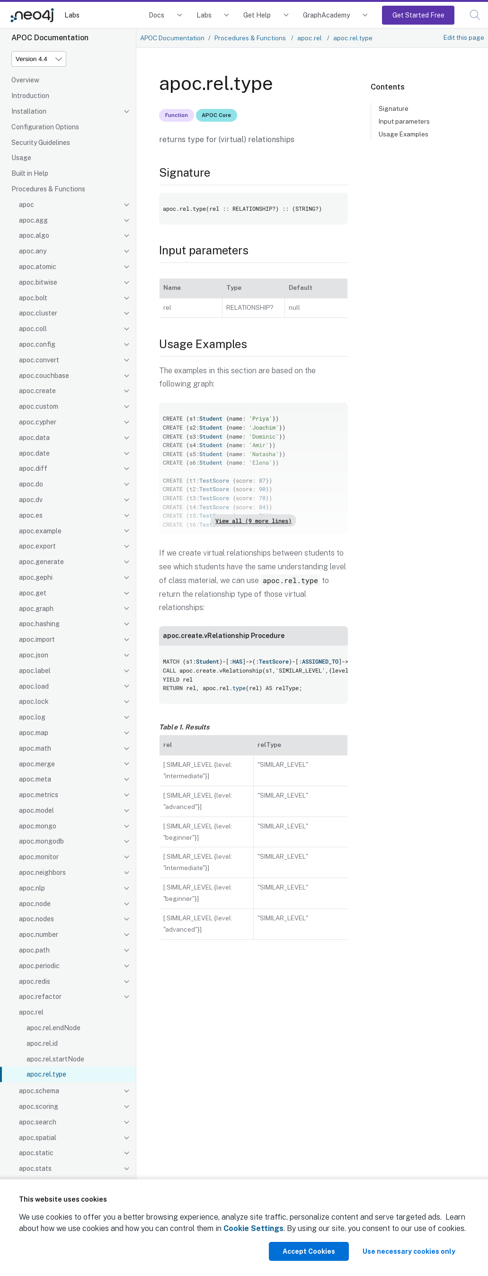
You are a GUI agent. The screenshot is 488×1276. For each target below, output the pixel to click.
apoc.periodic (39, 966)
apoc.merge (37, 764)
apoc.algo (34, 235)
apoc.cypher (37, 422)
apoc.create (37, 391)
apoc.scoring (38, 1106)
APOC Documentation (172, 38)
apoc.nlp (32, 888)
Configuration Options (45, 127)
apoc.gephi (36, 577)
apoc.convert (39, 360)
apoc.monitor (39, 857)
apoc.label (35, 670)
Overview (25, 80)
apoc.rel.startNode (55, 1059)
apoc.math (35, 748)
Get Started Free (418, 15)
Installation (28, 111)
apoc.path (34, 950)
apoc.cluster (38, 313)
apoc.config (37, 344)
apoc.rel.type (46, 1074)
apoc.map (33, 733)
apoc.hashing (39, 624)
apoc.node (35, 904)
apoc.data (34, 437)
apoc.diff (33, 468)
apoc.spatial (37, 1137)
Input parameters (404, 121)
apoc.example (40, 531)
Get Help (257, 15)
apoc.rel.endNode (53, 1028)
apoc (26, 204)
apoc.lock (34, 701)
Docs (156, 15)
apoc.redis (34, 981)
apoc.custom (38, 406)
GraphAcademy (326, 15)
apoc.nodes (36, 919)
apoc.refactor (40, 996)
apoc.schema (39, 1091)
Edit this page (464, 37)
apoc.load (34, 686)
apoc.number (38, 934)
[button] (475, 14)
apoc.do (31, 484)
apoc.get (32, 593)
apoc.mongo (37, 826)
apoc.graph (36, 608)
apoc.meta (35, 779)
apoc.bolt (33, 298)
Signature (393, 108)
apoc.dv (31, 499)
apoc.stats (35, 1168)
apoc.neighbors (42, 872)
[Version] (38, 59)
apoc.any (32, 251)
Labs (72, 15)
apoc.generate (41, 562)
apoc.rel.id (42, 1043)
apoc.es (31, 515)
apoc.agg (33, 220)
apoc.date (34, 453)
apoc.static (36, 1153)
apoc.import (37, 639)
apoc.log (32, 717)
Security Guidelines (40, 142)
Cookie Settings (253, 1228)
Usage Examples (403, 134)
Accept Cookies (309, 1251)
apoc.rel (31, 1012)
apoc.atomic (37, 266)
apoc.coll (33, 328)
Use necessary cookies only (409, 1251)
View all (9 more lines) (253, 520)
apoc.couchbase (44, 375)
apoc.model (36, 810)
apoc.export (37, 546)
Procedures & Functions (48, 189)
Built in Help (29, 173)
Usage (21, 158)
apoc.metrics (38, 795)
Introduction (30, 95)
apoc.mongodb (41, 841)
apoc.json (33, 655)
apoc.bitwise (38, 282)
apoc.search (37, 1122)
